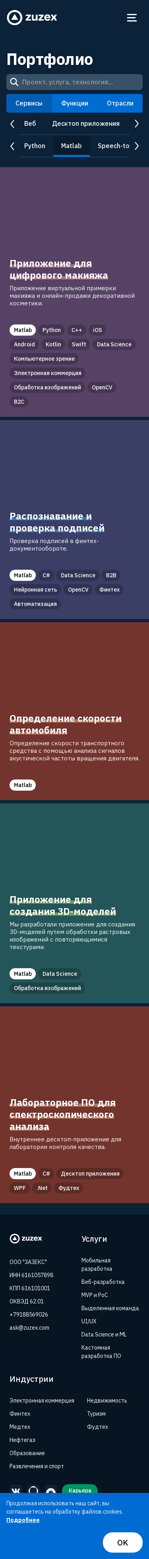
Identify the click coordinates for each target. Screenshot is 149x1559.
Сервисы (29, 103)
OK (122, 1542)
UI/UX (89, 1321)
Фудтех (97, 1426)
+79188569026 (29, 1314)
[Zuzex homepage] (32, 17)
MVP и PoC (94, 1295)
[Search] (14, 82)
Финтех (20, 1413)
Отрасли (120, 103)
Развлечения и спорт (37, 1466)
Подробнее (23, 1520)
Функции (74, 103)
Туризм (96, 1413)
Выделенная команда (110, 1308)
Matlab (71, 146)
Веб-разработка (103, 1281)
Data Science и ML (104, 1334)
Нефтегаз (22, 1440)
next (136, 146)
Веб (30, 123)
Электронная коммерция (42, 1400)
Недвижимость (107, 1400)
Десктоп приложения (86, 123)
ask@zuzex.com (29, 1327)
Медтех (20, 1426)
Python (34, 146)
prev (12, 146)
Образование (27, 1453)
